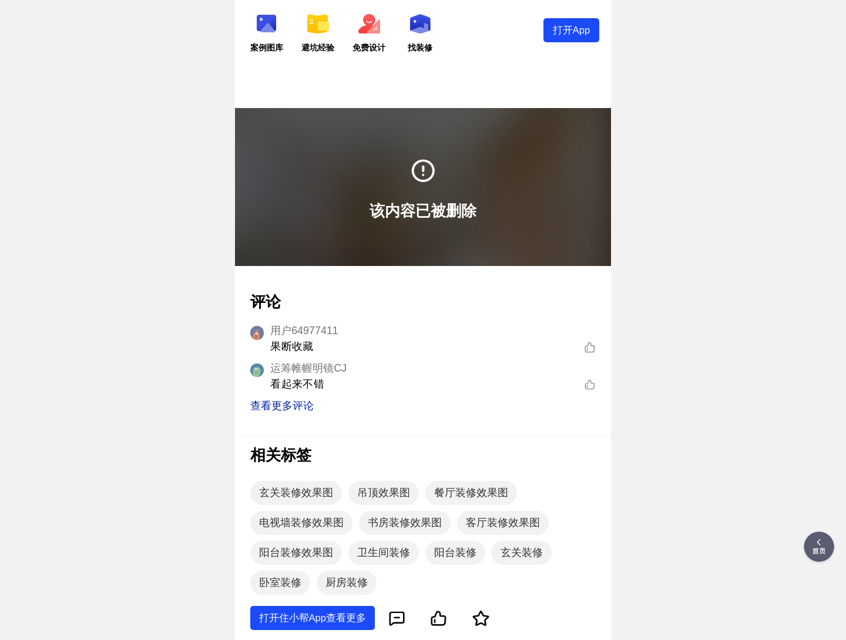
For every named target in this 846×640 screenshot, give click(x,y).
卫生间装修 (383, 552)
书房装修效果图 (405, 522)
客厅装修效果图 (503, 522)
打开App (571, 30)
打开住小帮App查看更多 (313, 618)
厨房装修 (346, 582)
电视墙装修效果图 (301, 522)
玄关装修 (522, 552)
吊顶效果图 (383, 492)
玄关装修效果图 (296, 492)
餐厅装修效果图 (471, 492)
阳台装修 (455, 552)
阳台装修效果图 (296, 552)
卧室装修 (280, 582)
